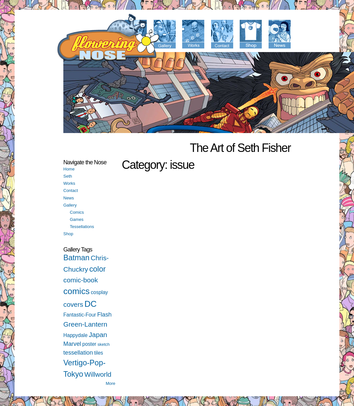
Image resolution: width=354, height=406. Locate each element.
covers (73, 304)
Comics (77, 212)
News (68, 198)
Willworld (97, 374)
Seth (67, 176)
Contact (70, 190)
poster (89, 344)
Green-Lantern (85, 324)
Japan (98, 334)
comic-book (80, 280)
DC (90, 304)
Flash (104, 314)
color (97, 269)
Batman (76, 257)
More (110, 383)
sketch (103, 344)
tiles (98, 353)
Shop (68, 233)
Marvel (72, 344)
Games (76, 219)
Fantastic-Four (79, 315)
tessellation (78, 352)
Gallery (70, 205)
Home (69, 169)
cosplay (99, 292)
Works (69, 183)
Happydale (75, 335)
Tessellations (82, 226)
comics (76, 291)
